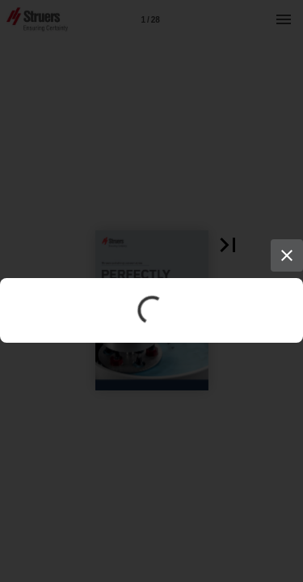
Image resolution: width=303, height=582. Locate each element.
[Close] (287, 255)
